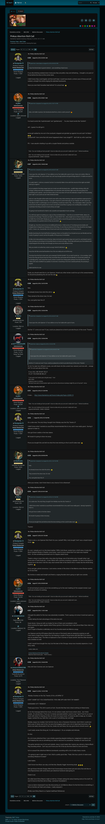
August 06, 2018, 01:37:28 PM (41, 417)
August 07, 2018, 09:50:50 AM (40, 583)
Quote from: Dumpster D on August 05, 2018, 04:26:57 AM (44, 169)
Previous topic (14, 41)
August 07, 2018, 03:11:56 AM (40, 535)
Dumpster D (18, 63)
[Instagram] (89, 20)
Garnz (19, 316)
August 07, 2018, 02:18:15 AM (40, 491)
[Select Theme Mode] (25, 2)
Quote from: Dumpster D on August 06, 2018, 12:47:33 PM (44, 461)
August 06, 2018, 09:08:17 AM (40, 98)
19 (32, 49)
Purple (92, 26)
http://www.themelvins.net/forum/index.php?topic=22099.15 (53, 395)
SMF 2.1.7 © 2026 (11, 819)
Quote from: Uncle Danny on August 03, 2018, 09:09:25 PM (44, 63)
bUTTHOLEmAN (19, 344)
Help (83, 819)
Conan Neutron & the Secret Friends (38, 653)
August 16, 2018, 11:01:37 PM (40, 691)
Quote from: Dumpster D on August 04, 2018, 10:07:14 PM (44, 103)
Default (80, 26)
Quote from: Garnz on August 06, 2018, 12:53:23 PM (42, 344)
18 (29, 49)
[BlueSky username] (86, 20)
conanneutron (18, 616)
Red (83, 26)
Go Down (13, 49)
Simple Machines (23, 819)
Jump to (67, 805)
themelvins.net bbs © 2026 (91, 817)
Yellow (90, 26)
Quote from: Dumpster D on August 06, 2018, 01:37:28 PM (44, 497)
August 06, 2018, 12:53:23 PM (40, 310)
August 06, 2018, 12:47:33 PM (40, 283)
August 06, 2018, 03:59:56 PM (40, 455)
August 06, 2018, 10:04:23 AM (40, 164)
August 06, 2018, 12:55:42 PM (40, 338)
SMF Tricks (15, 817)
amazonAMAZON (19, 668)
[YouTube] (93, 20)
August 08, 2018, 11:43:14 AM (40, 610)
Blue (87, 26)
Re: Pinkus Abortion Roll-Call (36, 54)
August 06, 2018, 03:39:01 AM (40, 58)
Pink (94, 26)
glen (19, 103)
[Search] (91, 3)
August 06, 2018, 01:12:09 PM (40, 390)
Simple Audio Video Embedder (15, 821)
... (26, 49)
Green (85, 26)
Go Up (12, 796)
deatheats (19, 170)
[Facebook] (82, 20)
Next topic (23, 41)
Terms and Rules (89, 819)
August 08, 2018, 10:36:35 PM (40, 662)
